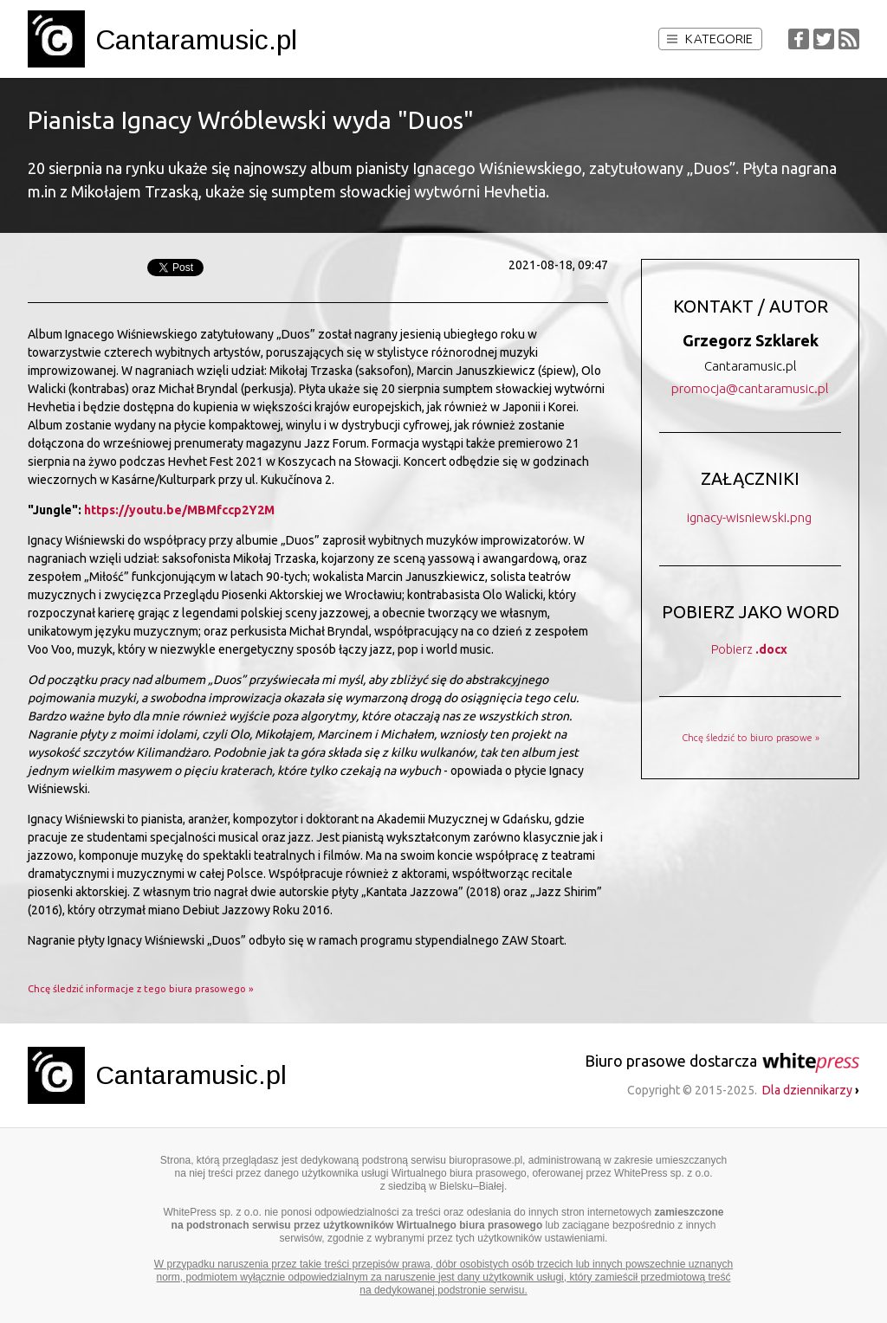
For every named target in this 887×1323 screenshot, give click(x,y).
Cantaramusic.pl (196, 39)
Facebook (798, 39)
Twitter (823, 39)
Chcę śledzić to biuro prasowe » (750, 737)
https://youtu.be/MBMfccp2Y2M (179, 510)
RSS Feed (848, 39)
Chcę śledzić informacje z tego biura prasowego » (141, 989)
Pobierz (749, 649)
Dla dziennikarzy (810, 1090)
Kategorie (710, 38)
